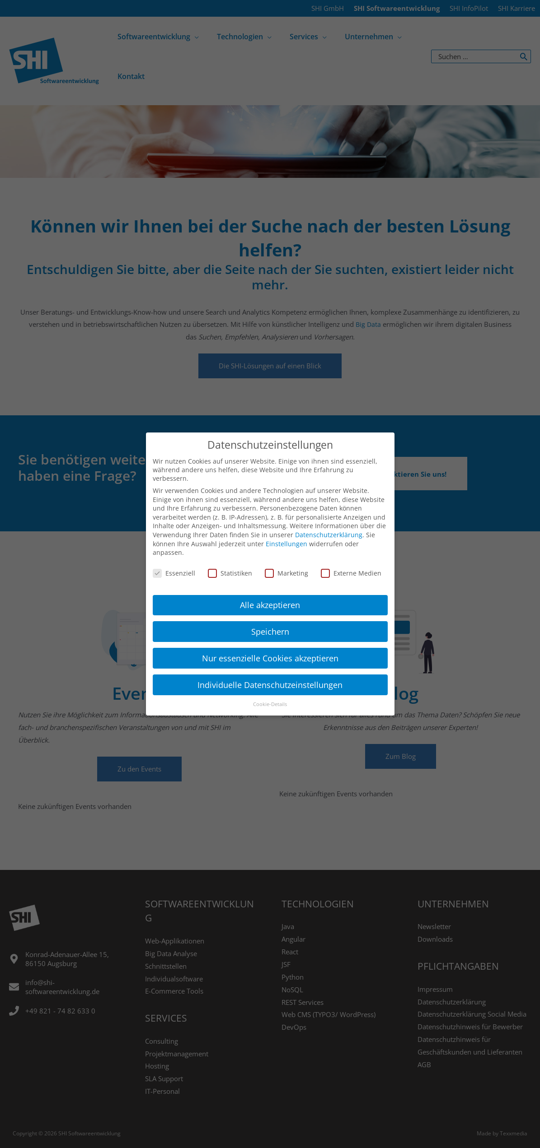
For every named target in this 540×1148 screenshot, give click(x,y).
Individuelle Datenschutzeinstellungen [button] (270, 677)
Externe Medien (351, 566)
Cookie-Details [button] (270, 697)
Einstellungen (286, 536)
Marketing (286, 566)
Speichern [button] (270, 624)
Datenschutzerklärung (328, 528)
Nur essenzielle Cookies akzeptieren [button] (270, 651)
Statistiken (230, 566)
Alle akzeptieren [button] (270, 597)
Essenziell (174, 566)
